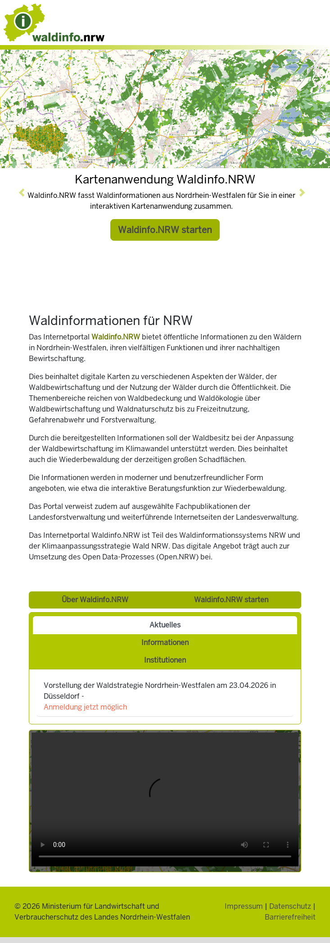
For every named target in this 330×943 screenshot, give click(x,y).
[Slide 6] (183, 159)
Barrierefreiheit (290, 917)
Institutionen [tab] (165, 660)
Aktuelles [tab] (165, 625)
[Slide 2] (147, 159)
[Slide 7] (192, 159)
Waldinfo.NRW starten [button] (165, 230)
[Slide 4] (165, 159)
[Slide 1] (138, 159)
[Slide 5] (174, 159)
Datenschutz (290, 906)
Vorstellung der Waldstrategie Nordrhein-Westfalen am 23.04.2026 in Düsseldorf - (160, 696)
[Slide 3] (156, 159)
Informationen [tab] (165, 642)
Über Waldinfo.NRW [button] (95, 599)
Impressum (244, 906)
